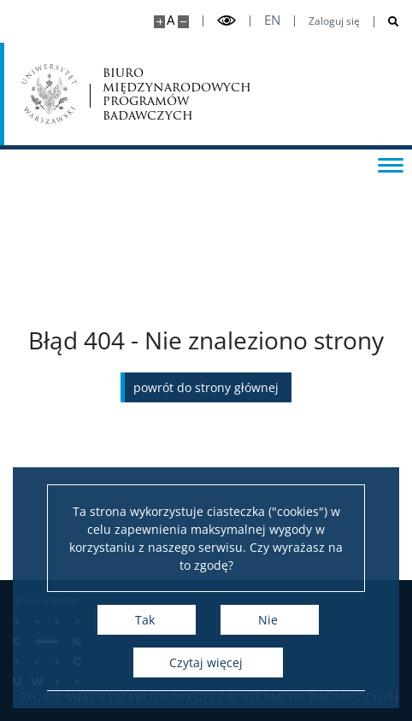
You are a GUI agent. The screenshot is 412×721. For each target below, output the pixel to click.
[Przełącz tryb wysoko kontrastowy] (226, 20)
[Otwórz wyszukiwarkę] (386, 21)
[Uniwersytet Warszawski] (49, 94)
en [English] (272, 20)
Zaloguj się (334, 21)
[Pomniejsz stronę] (183, 21)
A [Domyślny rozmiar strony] (170, 20)
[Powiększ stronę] (159, 21)
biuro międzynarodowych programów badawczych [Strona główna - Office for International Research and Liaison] (177, 94)
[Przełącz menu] (390, 164)
